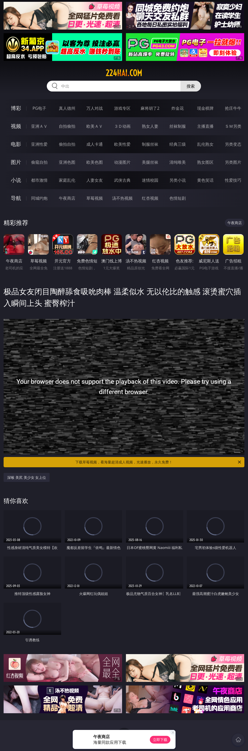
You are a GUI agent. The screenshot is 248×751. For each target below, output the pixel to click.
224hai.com (124, 73)
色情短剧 (177, 198)
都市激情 (39, 180)
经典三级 (177, 144)
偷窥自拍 (39, 162)
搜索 (191, 86)
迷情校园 (150, 180)
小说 (16, 180)
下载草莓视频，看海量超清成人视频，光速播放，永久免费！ (158, 462)
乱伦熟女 (205, 144)
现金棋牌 (205, 108)
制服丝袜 (150, 144)
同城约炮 (39, 198)
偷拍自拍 (67, 144)
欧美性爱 (122, 144)
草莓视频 (94, 198)
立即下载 (160, 739)
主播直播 (205, 126)
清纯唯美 (177, 162)
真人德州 (67, 108)
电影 (16, 144)
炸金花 (177, 108)
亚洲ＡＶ (39, 126)
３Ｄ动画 (122, 126)
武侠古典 (122, 180)
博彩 (16, 108)
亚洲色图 (67, 162)
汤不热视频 (122, 198)
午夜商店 (67, 198)
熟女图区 (205, 162)
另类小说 (177, 180)
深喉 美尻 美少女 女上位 (26, 477)
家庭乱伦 (67, 180)
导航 (16, 198)
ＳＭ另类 (233, 126)
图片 (16, 162)
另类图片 (233, 162)
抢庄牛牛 (233, 108)
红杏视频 (150, 198)
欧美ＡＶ (94, 126)
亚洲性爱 (39, 144)
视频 (16, 126)
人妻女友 (94, 180)
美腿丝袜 (150, 162)
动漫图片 (122, 162)
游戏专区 (122, 108)
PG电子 (39, 108)
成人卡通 (94, 144)
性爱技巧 (233, 180)
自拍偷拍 (67, 126)
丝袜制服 (177, 126)
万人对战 (94, 108)
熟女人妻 (150, 126)
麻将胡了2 (150, 108)
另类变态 (233, 144)
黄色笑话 (205, 180)
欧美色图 (94, 162)
